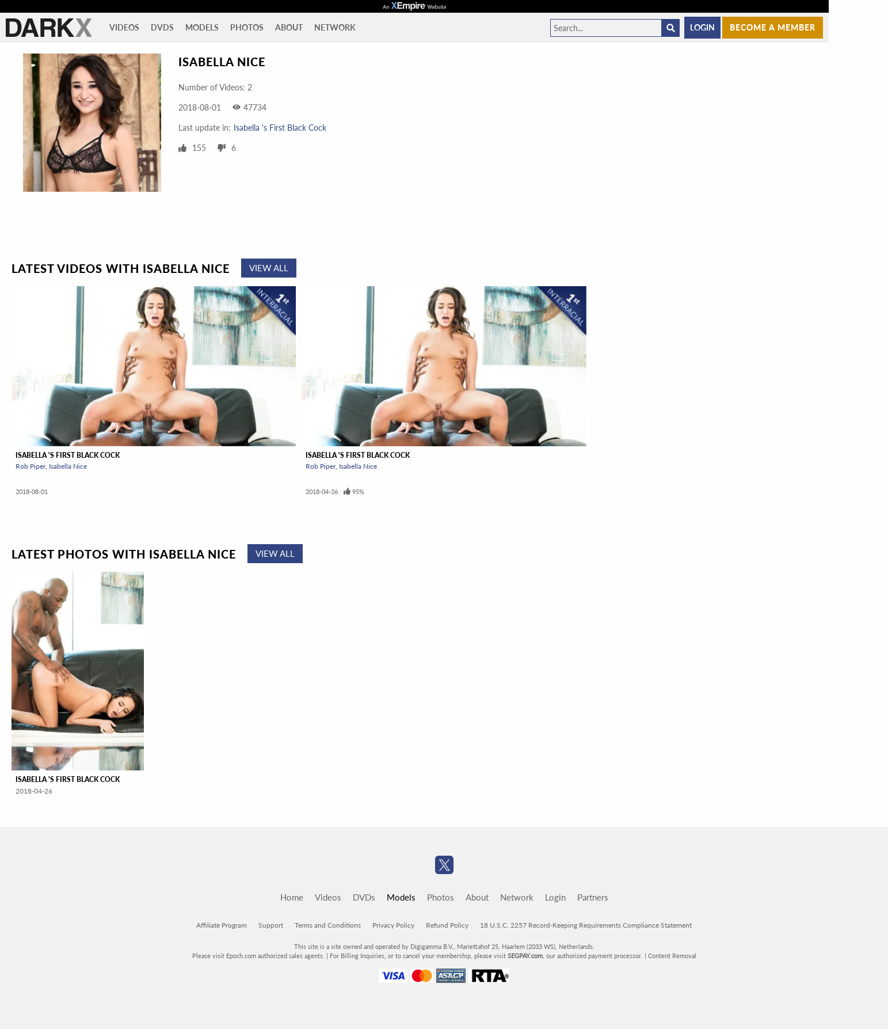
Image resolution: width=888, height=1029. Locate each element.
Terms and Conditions (328, 925)
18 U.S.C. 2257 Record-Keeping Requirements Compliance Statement (586, 925)
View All (268, 268)
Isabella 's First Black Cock (280, 127)
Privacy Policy (393, 925)
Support (270, 925)
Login (702, 27)
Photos (247, 27)
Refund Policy (447, 925)
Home (291, 897)
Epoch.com (241, 955)
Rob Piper (30, 466)
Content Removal (672, 955)
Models (202, 27)
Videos (124, 27)
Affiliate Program (221, 925)
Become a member (772, 27)
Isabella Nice (68, 466)
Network (335, 27)
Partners (592, 897)
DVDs (162, 27)
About (289, 27)
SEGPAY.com (525, 955)
